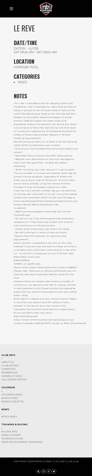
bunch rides (9, 398)
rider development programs (22, 442)
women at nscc (12, 376)
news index (9, 416)
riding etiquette (12, 401)
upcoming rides (12, 394)
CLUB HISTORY (10, 365)
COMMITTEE (8, 369)
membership (9, 372)
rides (22, 82)
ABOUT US (7, 362)
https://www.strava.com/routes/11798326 (53, 267)
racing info (9, 431)
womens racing (12, 438)
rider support (11, 435)
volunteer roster (14, 379)
